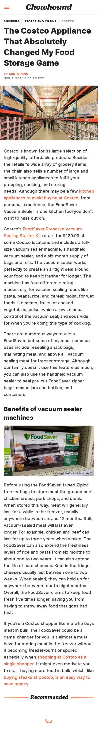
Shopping (11, 21)
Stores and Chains (40, 21)
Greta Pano (18, 74)
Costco (67, 21)
